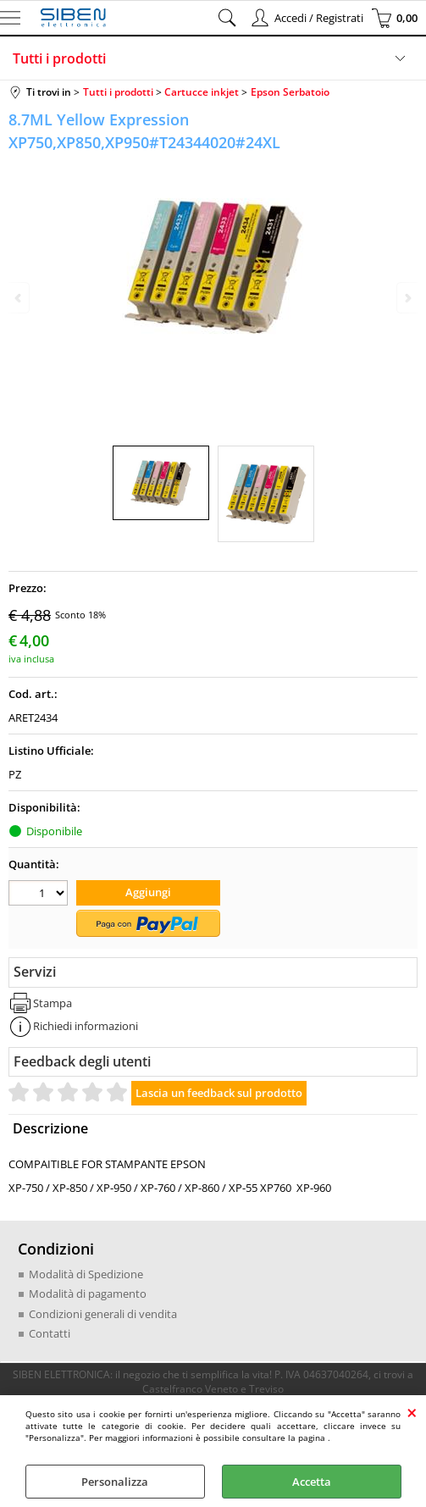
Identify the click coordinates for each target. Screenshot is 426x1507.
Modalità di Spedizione (86, 1274)
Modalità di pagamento (88, 1293)
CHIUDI (412, 1412)
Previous (19, 297)
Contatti (49, 1333)
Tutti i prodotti (59, 58)
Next (407, 297)
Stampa (52, 1003)
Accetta (311, 1481)
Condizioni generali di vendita (103, 1313)
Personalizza (114, 1481)
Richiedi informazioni (85, 1025)
